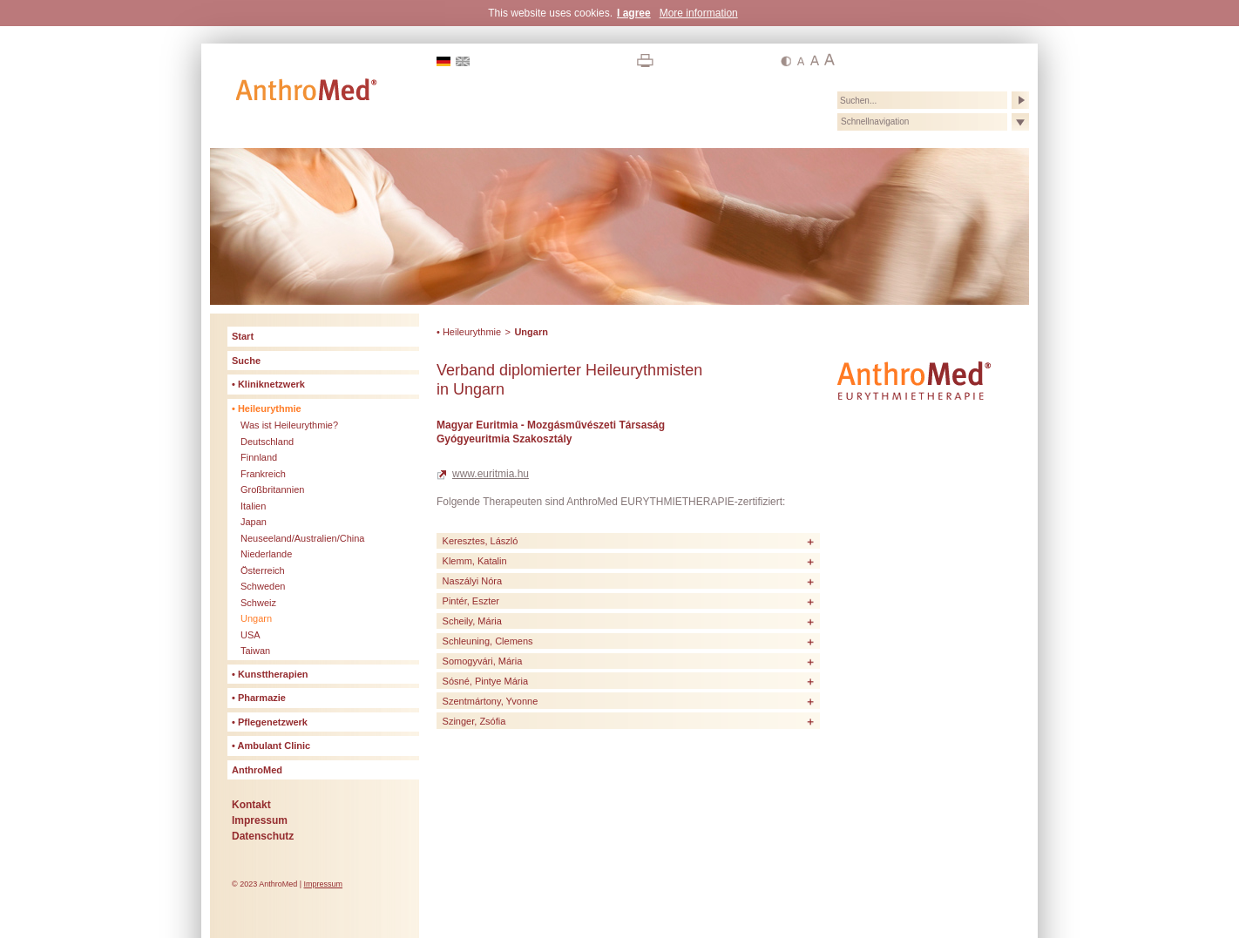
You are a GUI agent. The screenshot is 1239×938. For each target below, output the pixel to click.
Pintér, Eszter (471, 601)
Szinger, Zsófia (474, 721)
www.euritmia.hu (490, 474)
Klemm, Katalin (475, 561)
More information (699, 13)
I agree (634, 13)
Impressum (323, 884)
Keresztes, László (480, 541)
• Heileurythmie (469, 332)
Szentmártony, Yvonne (490, 701)
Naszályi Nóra (472, 581)
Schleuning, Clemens (488, 641)
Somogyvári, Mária (483, 661)
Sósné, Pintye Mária (485, 681)
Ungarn (531, 332)
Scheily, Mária (472, 621)
